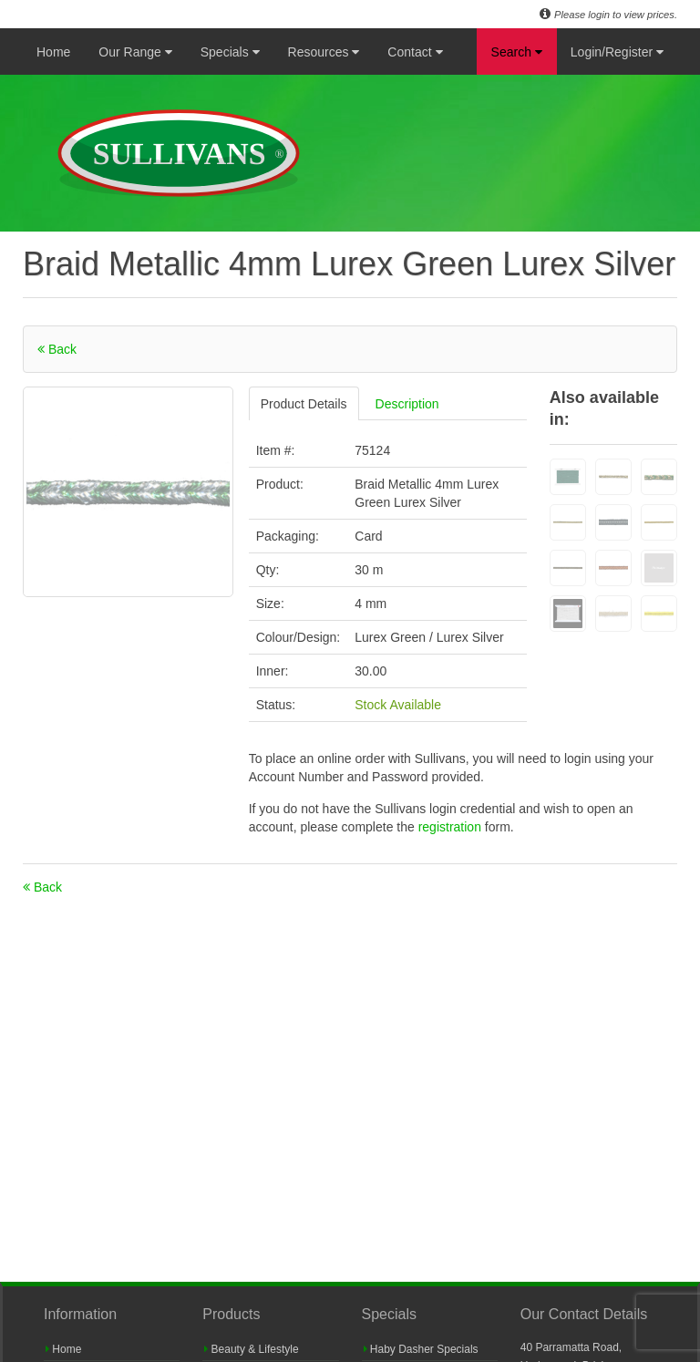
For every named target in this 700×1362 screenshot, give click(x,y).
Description (407, 404)
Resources (324, 52)
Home (53, 52)
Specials (230, 52)
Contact (414, 52)
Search (516, 52)
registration (451, 827)
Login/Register (617, 52)
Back (57, 349)
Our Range (134, 52)
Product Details (304, 404)
